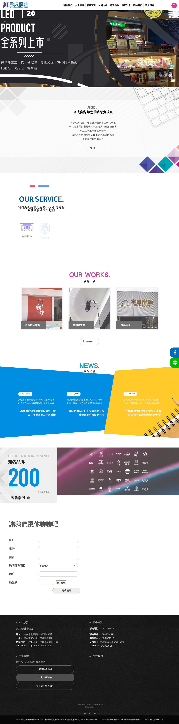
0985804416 (108, 634)
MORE (93, 147)
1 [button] (4, 21)
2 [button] (4, 25)
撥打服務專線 (45, 669)
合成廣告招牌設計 (25, 628)
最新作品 (89, 281)
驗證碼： (14, 582)
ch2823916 (106, 645)
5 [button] (4, 36)
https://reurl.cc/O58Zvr (40, 645)
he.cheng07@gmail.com (112, 642)
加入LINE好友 (45, 677)
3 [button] (4, 28)
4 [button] (4, 32)
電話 (12, 548)
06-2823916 (108, 628)
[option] (89, 48)
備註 (12, 574)
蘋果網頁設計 (89, 707)
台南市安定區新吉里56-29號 (38, 638)
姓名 (11, 540)
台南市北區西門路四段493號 (38, 634)
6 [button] (4, 39)
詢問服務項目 (17, 565)
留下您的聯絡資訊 (45, 686)
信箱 (12, 557)
